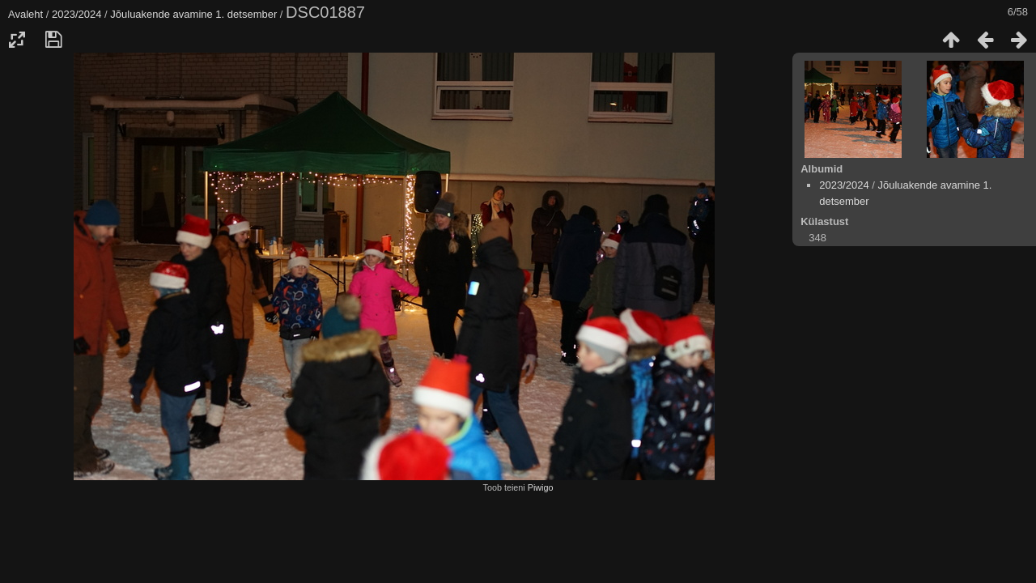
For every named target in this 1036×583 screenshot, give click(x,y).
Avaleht (25, 14)
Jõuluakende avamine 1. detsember (193, 14)
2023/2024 (76, 14)
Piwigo (541, 487)
